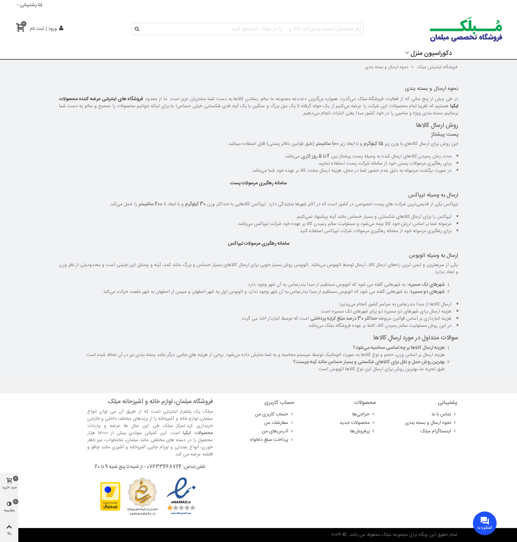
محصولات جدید (357, 423)
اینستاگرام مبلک (439, 431)
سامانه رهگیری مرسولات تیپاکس (259, 244)
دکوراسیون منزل (431, 54)
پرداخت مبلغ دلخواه (272, 440)
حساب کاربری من (274, 414)
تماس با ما (444, 414)
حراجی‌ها (364, 414)
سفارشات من (279, 423)
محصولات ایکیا (198, 433)
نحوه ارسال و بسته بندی (431, 423)
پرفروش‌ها (363, 431)
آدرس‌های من (278, 431)
